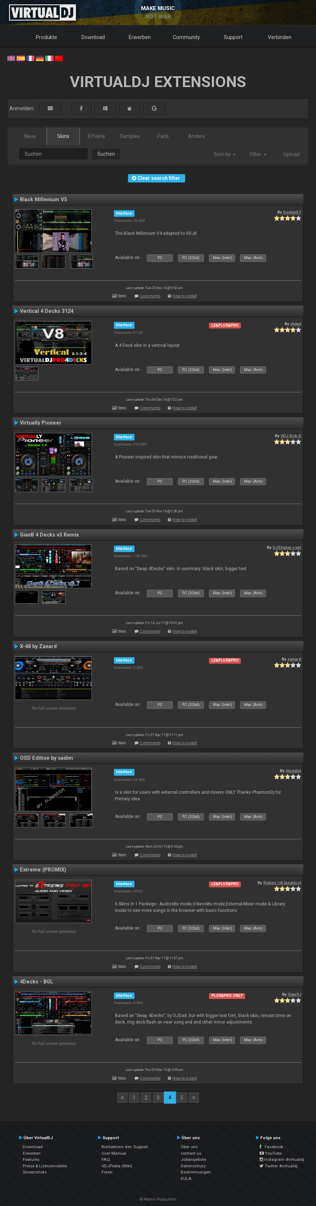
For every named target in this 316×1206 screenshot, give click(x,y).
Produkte (46, 37)
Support (233, 37)
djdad (295, 323)
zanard (294, 659)
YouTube (271, 1153)
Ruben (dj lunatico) (282, 882)
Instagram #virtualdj (282, 1159)
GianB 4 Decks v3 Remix (49, 535)
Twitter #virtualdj (279, 1165)
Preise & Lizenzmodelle (45, 1165)
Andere (196, 136)
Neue (30, 136)
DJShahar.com (287, 547)
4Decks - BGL (36, 982)
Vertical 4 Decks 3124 (46, 311)
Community (186, 37)
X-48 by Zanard (38, 646)
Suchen (106, 154)
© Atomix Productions (158, 1199)
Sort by (225, 154)
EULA (186, 1178)
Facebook (271, 1146)
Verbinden (279, 37)
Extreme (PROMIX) (43, 870)
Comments (150, 296)
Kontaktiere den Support (125, 1146)
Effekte (96, 136)
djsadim (293, 770)
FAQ (106, 1159)
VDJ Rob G (291, 435)
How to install (184, 296)
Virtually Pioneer (40, 423)
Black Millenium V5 (43, 199)
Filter (258, 154)
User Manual (114, 1153)
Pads (163, 136)
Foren (107, 1172)
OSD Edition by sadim (46, 758)
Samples (130, 136)
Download (93, 37)
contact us (191, 1153)
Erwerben (140, 37)
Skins (63, 136)
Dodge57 (292, 212)
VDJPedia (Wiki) (117, 1165)
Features (31, 1159)
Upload (291, 154)
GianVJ (294, 994)
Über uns (189, 1146)
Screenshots (35, 1172)
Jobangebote (193, 1159)
